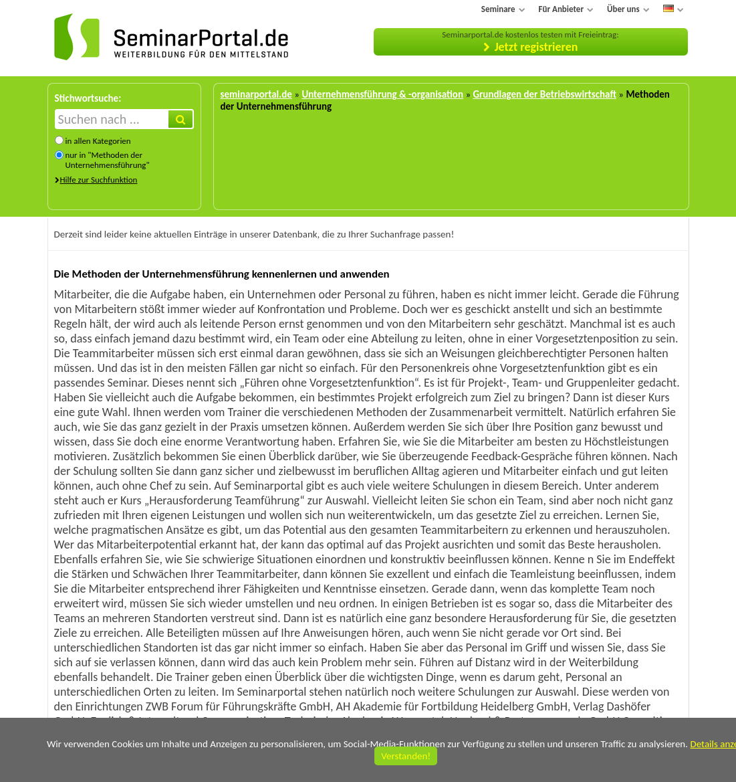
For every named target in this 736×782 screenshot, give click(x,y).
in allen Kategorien (97, 141)
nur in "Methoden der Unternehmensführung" (107, 160)
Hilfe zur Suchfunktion (99, 180)
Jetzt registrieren (536, 46)
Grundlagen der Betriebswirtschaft (544, 94)
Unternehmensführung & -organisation (382, 94)
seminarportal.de (256, 94)
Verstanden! (406, 756)
